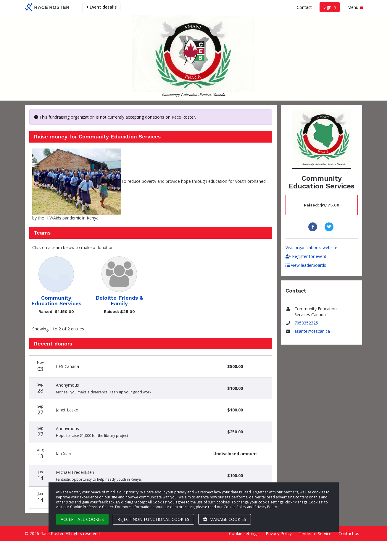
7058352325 (306, 323)
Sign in (329, 7)
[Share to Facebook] (313, 226)
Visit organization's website (311, 247)
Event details (101, 7)
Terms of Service (315, 533)
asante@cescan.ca (312, 331)
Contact (304, 7)
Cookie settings (244, 533)
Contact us (348, 533)
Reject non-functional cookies (153, 519)
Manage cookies (224, 519)
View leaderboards (306, 265)
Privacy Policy (279, 533)
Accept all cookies (82, 519)
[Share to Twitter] (329, 226)
